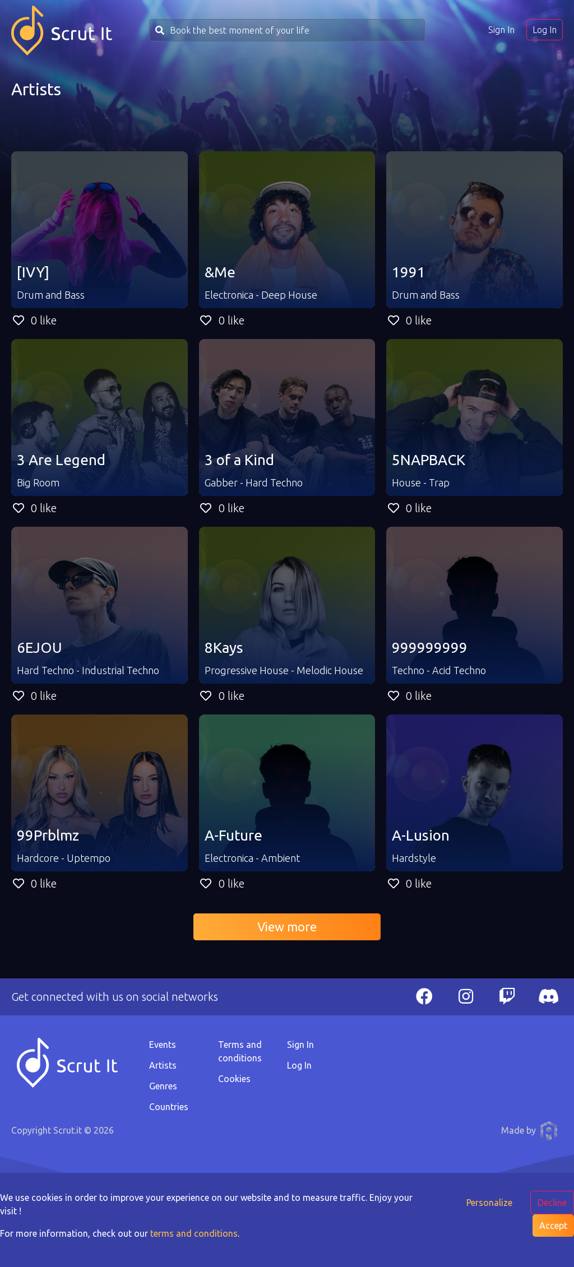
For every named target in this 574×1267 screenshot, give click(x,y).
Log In (545, 30)
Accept (553, 1225)
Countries (168, 1107)
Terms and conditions (240, 1051)
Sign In (501, 30)
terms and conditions (194, 1233)
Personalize (489, 1203)
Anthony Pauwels (548, 1131)
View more (287, 927)
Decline (552, 1203)
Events (162, 1044)
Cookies (234, 1079)
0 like (34, 320)
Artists (163, 1065)
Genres (163, 1086)
